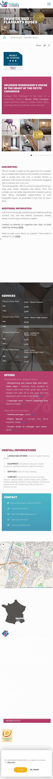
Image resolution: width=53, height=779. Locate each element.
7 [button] (45, 157)
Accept (20, 770)
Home (6, 676)
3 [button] (36, 157)
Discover (8, 683)
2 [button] (33, 157)
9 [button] (50, 157)
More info (11, 762)
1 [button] (31, 157)
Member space (13, 721)
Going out (9, 701)
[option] (26, 135)
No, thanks (34, 769)
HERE (20, 227)
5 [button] (40, 157)
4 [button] (38, 157)
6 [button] (43, 157)
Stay (6, 689)
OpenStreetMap (40, 587)
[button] (26, 562)
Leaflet (23, 587)
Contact (8, 714)
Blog (6, 707)
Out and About (11, 695)
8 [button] (48, 157)
